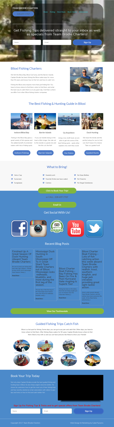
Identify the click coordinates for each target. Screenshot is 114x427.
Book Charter (72, 12)
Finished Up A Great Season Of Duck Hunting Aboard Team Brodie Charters (21, 256)
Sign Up (87, 42)
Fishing (52, 12)
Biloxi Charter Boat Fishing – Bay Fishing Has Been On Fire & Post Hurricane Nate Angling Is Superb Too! (68, 276)
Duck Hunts (61, 12)
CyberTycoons (97, 423)
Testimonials (83, 12)
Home (46, 12)
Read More (15, 275)
